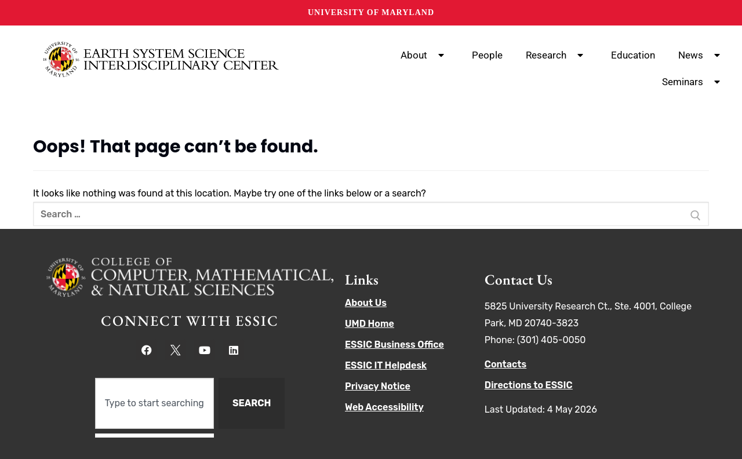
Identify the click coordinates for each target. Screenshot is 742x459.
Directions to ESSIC (529, 385)
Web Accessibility (384, 407)
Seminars (693, 81)
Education (633, 55)
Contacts (505, 364)
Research (557, 55)
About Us (366, 302)
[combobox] (154, 403)
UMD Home (369, 323)
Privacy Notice (377, 386)
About (425, 55)
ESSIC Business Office (394, 344)
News (701, 55)
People (487, 55)
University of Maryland (371, 12)
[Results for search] (154, 436)
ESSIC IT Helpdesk (386, 365)
